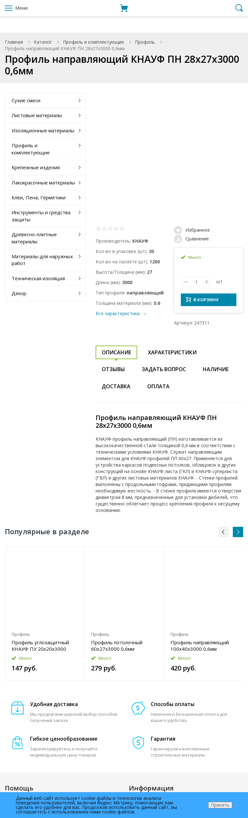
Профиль (145, 42)
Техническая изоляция (38, 278)
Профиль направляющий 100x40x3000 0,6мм (199, 647)
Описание (116, 354)
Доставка (116, 388)
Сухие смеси (26, 100)
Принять (220, 805)
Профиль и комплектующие (93, 42)
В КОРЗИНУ (202, 301)
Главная (14, 42)
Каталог (43, 42)
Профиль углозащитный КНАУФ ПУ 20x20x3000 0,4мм (40, 647)
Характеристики (172, 354)
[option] (45, 615)
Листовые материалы (37, 115)
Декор (19, 293)
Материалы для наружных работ (42, 259)
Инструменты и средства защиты (41, 215)
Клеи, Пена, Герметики (39, 197)
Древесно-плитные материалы (34, 237)
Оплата (158, 388)
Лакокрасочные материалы (43, 182)
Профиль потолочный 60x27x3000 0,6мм (116, 647)
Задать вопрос (164, 371)
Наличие (216, 371)
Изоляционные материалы (43, 130)
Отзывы (113, 371)
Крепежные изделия (36, 167)
